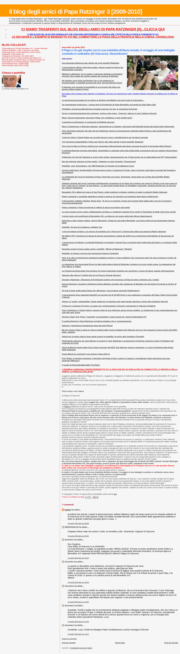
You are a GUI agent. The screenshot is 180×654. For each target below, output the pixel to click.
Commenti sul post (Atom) (81, 648)
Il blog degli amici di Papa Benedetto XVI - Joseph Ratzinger (25, 48)
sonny (68, 510)
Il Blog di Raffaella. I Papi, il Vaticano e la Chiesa (20, 50)
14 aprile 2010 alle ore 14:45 (78, 621)
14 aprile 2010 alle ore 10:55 (78, 602)
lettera (67, 406)
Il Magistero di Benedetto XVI (13, 54)
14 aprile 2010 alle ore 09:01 (78, 536)
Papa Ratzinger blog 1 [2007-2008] (15, 65)
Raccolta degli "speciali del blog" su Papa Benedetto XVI (23, 60)
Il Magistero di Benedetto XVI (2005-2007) (18, 56)
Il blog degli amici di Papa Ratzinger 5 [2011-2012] (21, 52)
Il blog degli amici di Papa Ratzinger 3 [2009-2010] (75, 11)
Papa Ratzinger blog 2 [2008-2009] (15, 63)
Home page (120, 643)
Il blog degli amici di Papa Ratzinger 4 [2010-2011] (21, 62)
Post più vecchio (171, 643)
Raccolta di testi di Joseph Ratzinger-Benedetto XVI (21, 58)
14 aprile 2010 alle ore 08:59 (78, 523)
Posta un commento (69, 639)
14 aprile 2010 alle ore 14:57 (78, 634)
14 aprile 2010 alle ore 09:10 (78, 558)
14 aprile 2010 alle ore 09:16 (78, 582)
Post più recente (69, 643)
